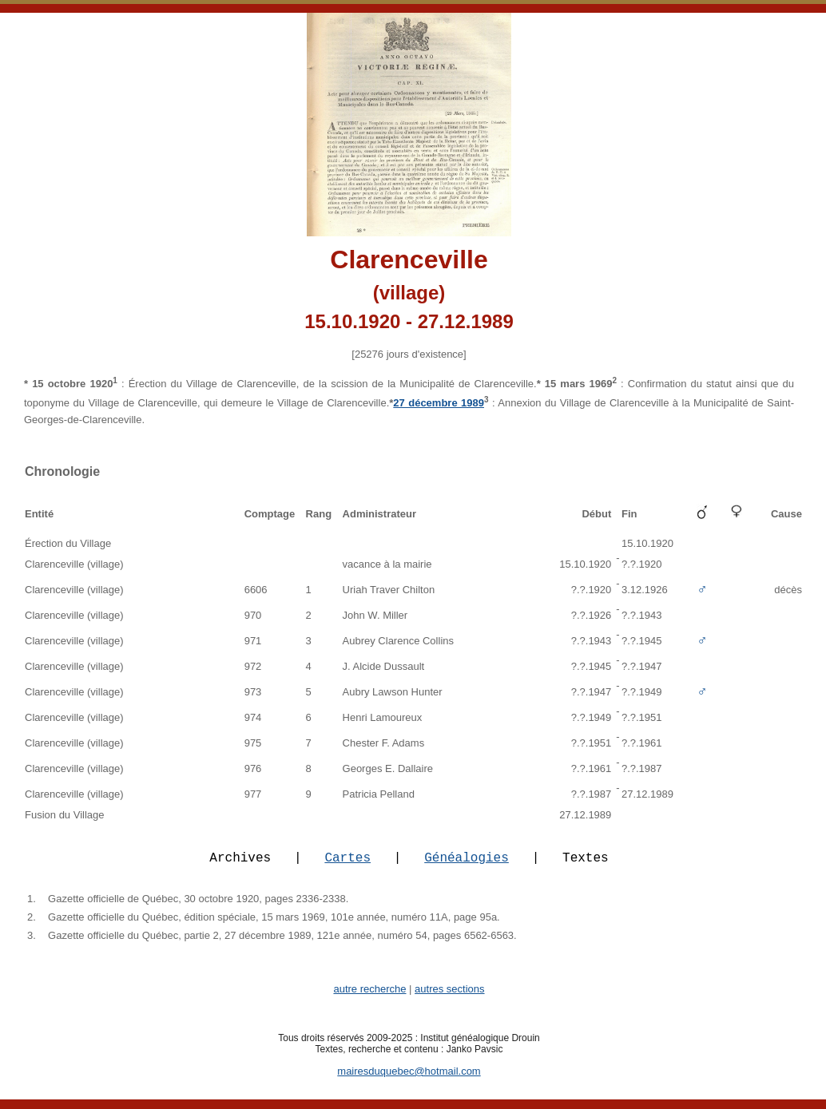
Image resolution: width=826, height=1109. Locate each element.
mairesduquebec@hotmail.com (408, 1081)
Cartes (347, 866)
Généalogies (466, 866)
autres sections (449, 998)
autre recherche (369, 998)
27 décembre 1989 (438, 403)
